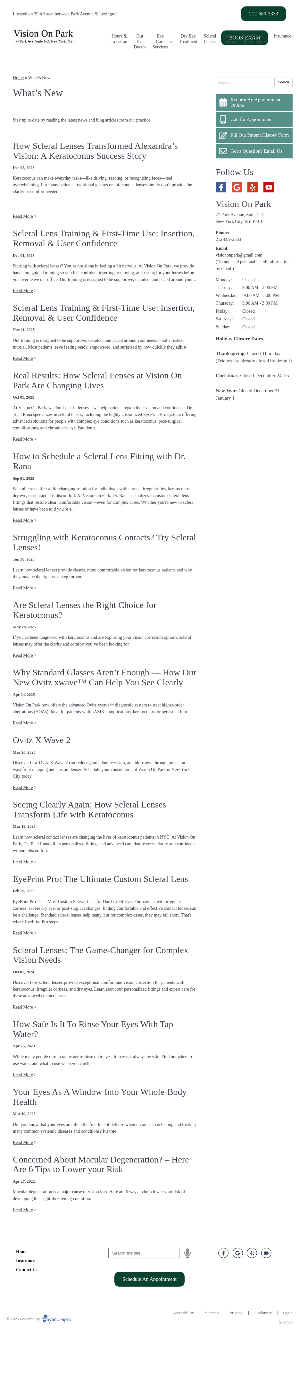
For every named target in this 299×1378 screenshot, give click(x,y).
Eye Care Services (160, 41)
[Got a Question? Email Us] (254, 151)
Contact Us (26, 1269)
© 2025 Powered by (38, 1318)
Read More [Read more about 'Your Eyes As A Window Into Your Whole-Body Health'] (23, 1142)
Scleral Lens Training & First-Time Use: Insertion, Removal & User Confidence (104, 238)
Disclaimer (262, 1312)
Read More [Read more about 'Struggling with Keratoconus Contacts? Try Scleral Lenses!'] (23, 588)
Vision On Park (243, 204)
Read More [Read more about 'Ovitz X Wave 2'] (23, 787)
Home (18, 77)
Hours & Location (119, 39)
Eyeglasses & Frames (252, 39)
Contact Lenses (229, 39)
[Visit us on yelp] (252, 187)
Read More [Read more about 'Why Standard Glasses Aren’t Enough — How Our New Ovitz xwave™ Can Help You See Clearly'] (23, 723)
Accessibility (183, 1312)
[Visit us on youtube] (268, 187)
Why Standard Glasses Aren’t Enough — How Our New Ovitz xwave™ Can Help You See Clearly (104, 677)
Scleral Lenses (210, 39)
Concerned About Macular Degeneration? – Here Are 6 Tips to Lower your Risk (101, 1164)
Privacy (236, 1312)
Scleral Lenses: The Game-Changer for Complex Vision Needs (100, 955)
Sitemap (212, 1312)
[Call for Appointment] (254, 119)
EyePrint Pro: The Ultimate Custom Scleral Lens (100, 879)
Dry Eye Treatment (188, 39)
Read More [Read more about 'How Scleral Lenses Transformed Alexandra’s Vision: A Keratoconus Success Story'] (23, 216)
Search (283, 82)
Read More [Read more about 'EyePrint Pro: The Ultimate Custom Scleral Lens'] (23, 933)
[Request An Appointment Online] (254, 102)
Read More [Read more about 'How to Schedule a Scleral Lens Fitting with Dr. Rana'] (23, 520)
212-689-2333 (228, 239)
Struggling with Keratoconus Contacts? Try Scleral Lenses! (104, 542)
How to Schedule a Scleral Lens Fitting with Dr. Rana (99, 461)
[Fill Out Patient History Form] (254, 135)
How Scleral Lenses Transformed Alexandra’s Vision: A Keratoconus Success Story (95, 151)
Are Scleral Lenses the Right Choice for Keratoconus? (84, 610)
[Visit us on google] (237, 187)
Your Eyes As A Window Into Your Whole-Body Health (100, 1097)
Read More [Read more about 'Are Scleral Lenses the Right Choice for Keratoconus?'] (23, 655)
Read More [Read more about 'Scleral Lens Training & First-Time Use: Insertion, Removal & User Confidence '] (23, 358)
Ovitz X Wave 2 (42, 740)
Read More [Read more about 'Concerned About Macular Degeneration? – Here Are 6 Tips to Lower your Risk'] (23, 1209)
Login (288, 1312)
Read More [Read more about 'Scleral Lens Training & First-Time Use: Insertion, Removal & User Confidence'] (23, 290)
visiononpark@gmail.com (239, 255)
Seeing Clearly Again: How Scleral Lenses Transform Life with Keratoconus (89, 809)
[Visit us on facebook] (221, 187)
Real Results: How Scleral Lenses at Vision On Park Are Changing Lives (97, 380)
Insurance (282, 36)
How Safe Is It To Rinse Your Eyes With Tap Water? (93, 1029)
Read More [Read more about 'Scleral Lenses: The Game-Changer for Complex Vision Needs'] (23, 1007)
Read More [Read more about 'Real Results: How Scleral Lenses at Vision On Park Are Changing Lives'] (23, 439)
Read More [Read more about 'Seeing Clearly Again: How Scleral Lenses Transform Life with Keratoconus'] (23, 861)
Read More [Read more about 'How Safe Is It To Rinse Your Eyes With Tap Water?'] (23, 1074)
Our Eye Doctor (140, 41)
